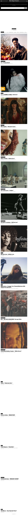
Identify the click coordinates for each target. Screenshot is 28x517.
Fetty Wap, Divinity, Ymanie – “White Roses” (11, 351)
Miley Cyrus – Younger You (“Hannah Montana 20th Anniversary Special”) (13, 287)
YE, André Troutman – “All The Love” (9, 222)
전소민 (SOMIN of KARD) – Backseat (9, 94)
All (7, 32)
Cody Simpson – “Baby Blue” (7, 447)
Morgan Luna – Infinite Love (7, 254)
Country (15, 32)
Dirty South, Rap (22, 32)
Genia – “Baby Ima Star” (6, 383)
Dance (18, 32)
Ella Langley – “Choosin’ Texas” (8, 126)
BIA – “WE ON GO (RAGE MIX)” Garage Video (11, 319)
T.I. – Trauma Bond (5, 62)
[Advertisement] (14, 18)
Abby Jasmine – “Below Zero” (8, 158)
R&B (1, 509)
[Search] (25, 8)
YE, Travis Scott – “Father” (7, 190)
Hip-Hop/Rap (3, 61)
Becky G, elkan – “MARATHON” (8, 415)
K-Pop (2, 93)
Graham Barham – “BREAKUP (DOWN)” (10, 478)
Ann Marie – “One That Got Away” (9, 510)
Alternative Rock (11, 32)
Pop (1, 381)
